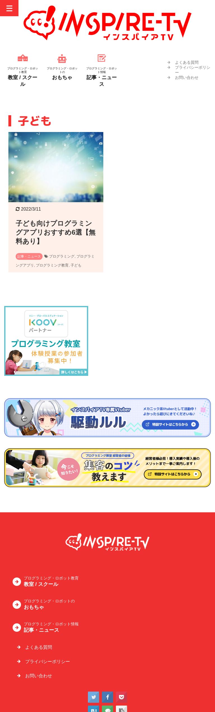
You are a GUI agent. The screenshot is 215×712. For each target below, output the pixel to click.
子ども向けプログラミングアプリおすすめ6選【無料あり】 (55, 232)
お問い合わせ (186, 77)
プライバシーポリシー (47, 661)
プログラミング (61, 256)
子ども (76, 265)
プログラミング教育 (52, 265)
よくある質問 (186, 62)
